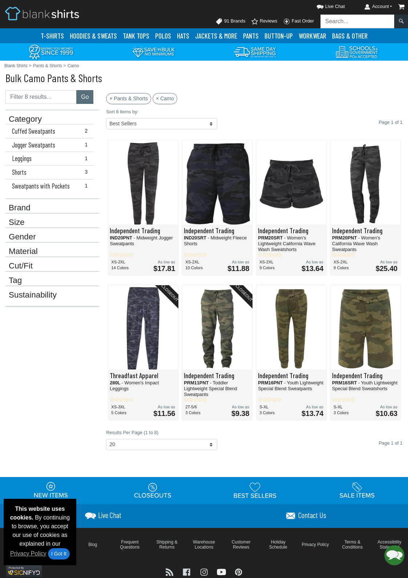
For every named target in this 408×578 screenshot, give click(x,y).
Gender (22, 237)
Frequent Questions (130, 544)
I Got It (58, 554)
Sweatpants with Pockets (51, 186)
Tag (15, 280)
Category (25, 119)
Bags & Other (350, 36)
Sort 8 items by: (122, 111)
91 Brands (230, 21)
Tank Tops (136, 36)
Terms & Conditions (352, 544)
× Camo (165, 98)
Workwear (312, 36)
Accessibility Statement (389, 544)
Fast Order (298, 21)
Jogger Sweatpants (51, 145)
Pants (251, 36)
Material (23, 251)
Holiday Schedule (278, 544)
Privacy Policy (28, 553)
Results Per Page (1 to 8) (132, 432)
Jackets (216, 36)
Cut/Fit (21, 266)
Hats (183, 36)
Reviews (264, 21)
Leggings (51, 158)
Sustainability (33, 295)
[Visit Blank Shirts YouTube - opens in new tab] (222, 572)
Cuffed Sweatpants (51, 131)
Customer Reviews (241, 544)
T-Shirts (52, 36)
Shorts (51, 172)
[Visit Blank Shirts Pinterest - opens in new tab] (238, 572)
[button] (324, 5)
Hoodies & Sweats (93, 36)
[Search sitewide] (357, 21)
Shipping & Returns (166, 544)
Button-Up (278, 36)
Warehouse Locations (204, 544)
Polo (163, 36)
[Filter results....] (41, 97)
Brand (20, 208)
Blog (92, 544)
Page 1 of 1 (391, 443)
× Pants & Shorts (128, 98)
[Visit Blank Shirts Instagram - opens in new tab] (205, 572)
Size (17, 222)
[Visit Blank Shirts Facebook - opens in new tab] (187, 572)
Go (85, 97)
